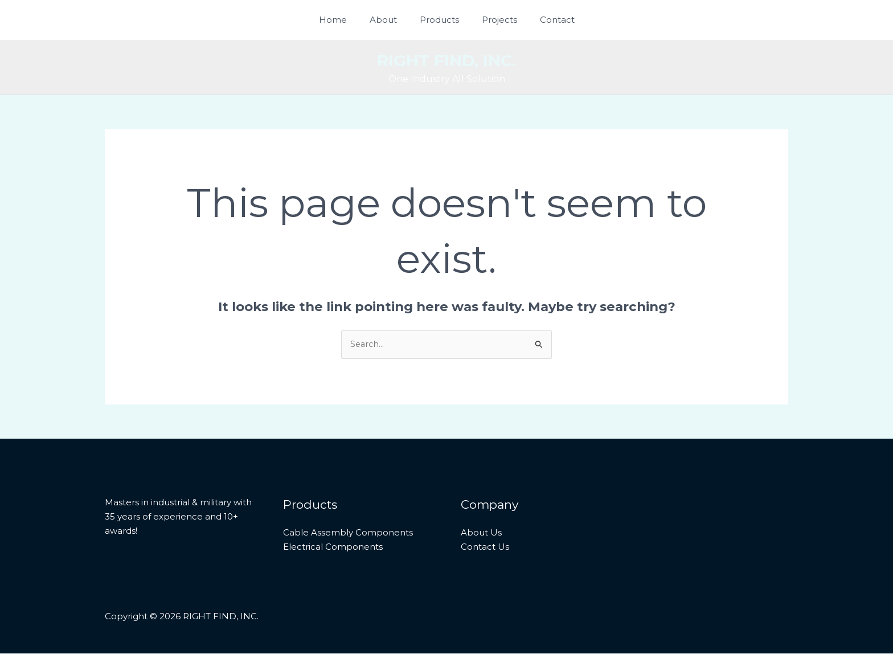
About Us (481, 533)
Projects (493, 19)
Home (344, 19)
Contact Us (485, 546)
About (389, 19)
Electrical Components (333, 546)
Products (439, 19)
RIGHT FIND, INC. (446, 60)
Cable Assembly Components (348, 533)
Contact (546, 19)
